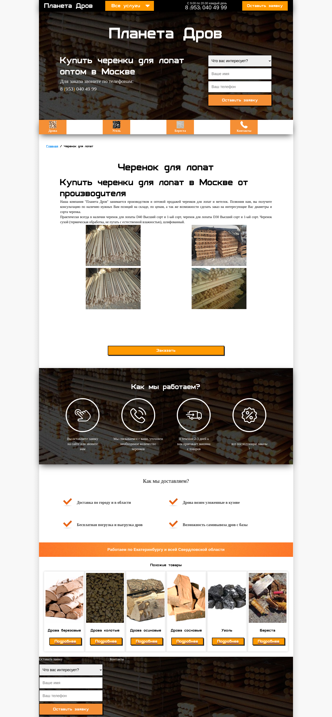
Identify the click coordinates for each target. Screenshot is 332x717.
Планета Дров (68, 6)
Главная (52, 146)
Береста (180, 126)
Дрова (52, 126)
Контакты (244, 126)
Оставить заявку (265, 6)
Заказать (166, 350)
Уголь (116, 126)
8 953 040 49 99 (206, 7)
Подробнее (65, 641)
